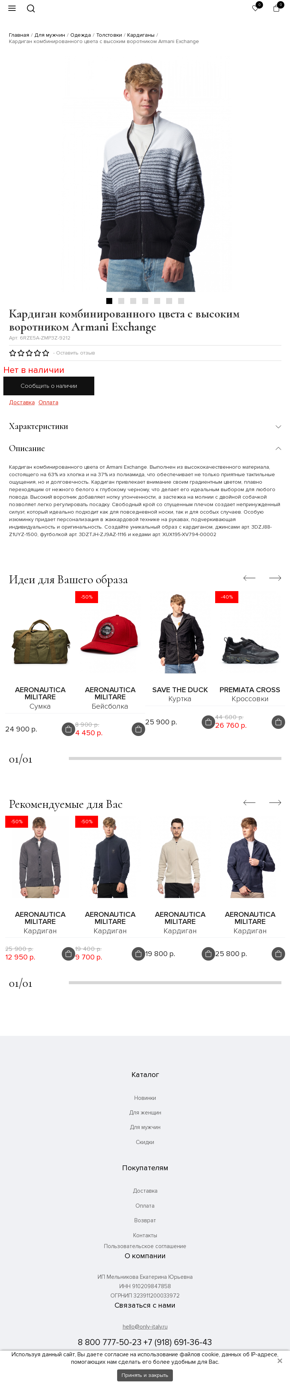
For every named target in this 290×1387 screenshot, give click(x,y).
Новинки (145, 1098)
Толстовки (109, 35)
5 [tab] (157, 301)
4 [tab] (145, 301)
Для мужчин (49, 35)
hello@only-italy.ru (145, 1326)
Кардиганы (141, 35)
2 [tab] (121, 301)
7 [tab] (181, 301)
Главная (19, 35)
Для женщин (145, 1112)
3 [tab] (133, 301)
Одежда (80, 35)
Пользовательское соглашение (145, 1246)
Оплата (48, 402)
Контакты (145, 1235)
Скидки (145, 1142)
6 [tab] (169, 301)
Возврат (145, 1220)
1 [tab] (109, 301)
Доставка (22, 402)
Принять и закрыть (145, 1375)
